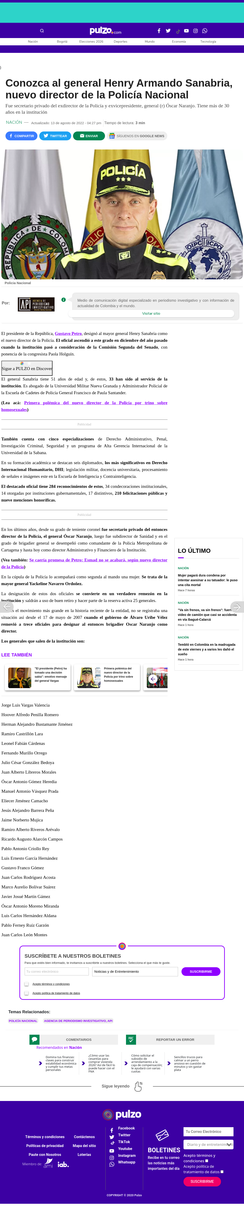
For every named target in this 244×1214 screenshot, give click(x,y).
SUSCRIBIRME (201, 973)
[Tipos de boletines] (156, 973)
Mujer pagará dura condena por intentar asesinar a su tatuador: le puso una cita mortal (208, 581)
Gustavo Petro (68, 335)
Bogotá (62, 41)
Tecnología (208, 41)
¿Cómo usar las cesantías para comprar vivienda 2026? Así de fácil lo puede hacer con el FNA (102, 1064)
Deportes (120, 41)
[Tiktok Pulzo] (178, 33)
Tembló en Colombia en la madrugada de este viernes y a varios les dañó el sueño (207, 651)
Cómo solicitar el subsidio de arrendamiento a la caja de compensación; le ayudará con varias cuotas (146, 1064)
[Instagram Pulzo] (195, 32)
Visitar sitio (151, 314)
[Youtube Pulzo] (186, 32)
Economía (179, 41)
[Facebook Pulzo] (159, 32)
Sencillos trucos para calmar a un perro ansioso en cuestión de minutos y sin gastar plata (189, 1065)
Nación (33, 41)
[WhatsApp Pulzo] (204, 32)
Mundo (150, 41)
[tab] (73, 1041)
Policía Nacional (23, 1022)
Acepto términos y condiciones (51, 985)
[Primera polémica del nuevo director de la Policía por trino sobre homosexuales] (88, 679)
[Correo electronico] (57, 973)
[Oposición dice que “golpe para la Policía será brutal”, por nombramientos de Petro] (158, 679)
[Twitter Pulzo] (168, 32)
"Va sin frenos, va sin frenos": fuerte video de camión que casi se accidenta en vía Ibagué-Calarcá (207, 616)
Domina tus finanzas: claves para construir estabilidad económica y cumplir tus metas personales (61, 1065)
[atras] (152, 680)
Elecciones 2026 (91, 41)
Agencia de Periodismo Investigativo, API (78, 1022)
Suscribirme (202, 1183)
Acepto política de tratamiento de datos (56, 994)
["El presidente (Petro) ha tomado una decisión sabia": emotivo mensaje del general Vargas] (19, 679)
